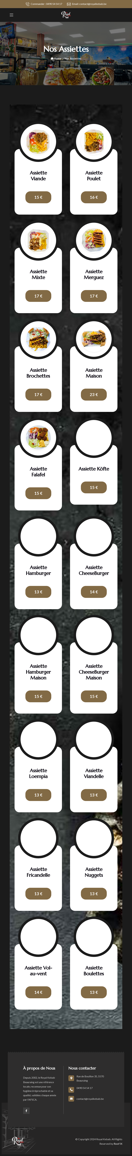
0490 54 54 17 (85, 1087)
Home (56, 58)
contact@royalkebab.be (90, 1098)
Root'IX (118, 1143)
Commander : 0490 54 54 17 (44, 4)
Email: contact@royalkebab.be (86, 4)
